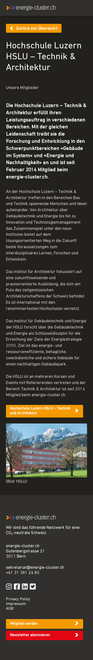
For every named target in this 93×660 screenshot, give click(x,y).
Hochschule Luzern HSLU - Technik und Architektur (40, 411)
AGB (9, 609)
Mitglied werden (23, 624)
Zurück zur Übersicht (37, 29)
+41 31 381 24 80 (22, 573)
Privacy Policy (18, 599)
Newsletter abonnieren (30, 635)
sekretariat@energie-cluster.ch (35, 568)
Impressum (16, 604)
